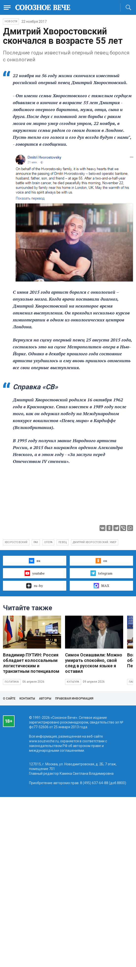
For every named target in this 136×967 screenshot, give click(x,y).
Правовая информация (74, 698)
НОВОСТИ (11, 21)
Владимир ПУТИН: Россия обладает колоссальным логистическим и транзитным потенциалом (31, 663)
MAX (101, 585)
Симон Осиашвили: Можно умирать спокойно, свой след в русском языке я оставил (93, 663)
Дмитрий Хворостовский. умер (94, 542)
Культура (73, 681)
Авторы (45, 698)
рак (36, 542)
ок (101, 560)
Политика (12, 681)
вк (34, 560)
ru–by (34, 585)
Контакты (27, 698)
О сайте (9, 698)
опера (48, 542)
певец (62, 542)
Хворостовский (16, 542)
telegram (101, 573)
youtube (35, 573)
